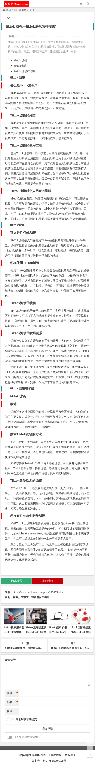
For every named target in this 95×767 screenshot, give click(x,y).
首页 (7, 9)
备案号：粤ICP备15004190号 (49, 760)
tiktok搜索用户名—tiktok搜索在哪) (14, 632)
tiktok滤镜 (47, 580)
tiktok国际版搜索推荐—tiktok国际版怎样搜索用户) (81, 632)
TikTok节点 (20, 9)
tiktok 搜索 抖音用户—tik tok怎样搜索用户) (57, 632)
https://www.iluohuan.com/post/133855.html (38, 592)
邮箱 (12, 702)
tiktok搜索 (16, 580)
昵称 (12, 693)
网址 (9, 711)
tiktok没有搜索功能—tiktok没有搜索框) (36, 632)
